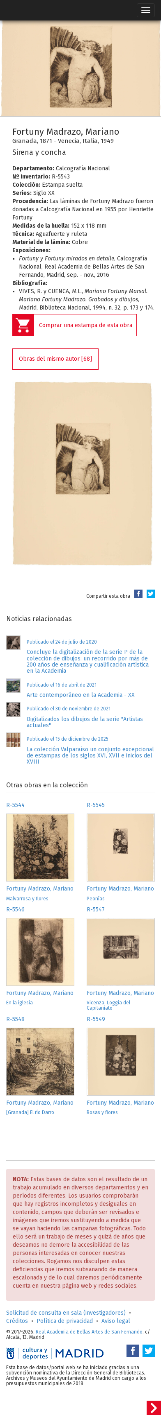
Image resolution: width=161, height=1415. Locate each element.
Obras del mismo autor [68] (55, 358)
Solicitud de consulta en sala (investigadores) (66, 1312)
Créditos (17, 1321)
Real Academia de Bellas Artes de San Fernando (89, 1332)
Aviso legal (115, 1321)
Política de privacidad (65, 1321)
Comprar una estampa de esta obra (85, 325)
